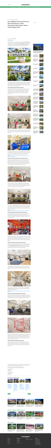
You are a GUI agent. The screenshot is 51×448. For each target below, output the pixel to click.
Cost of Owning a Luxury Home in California (35, 68)
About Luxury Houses (9, 439)
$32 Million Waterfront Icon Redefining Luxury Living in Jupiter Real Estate (20, 210)
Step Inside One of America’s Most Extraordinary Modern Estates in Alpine (11, 431)
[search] (8, 4)
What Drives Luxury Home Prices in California (36, 77)
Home (8, 19)
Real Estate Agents (18, 440)
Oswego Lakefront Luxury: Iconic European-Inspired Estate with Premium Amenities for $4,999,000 (36, 56)
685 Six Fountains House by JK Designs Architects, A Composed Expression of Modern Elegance (36, 132)
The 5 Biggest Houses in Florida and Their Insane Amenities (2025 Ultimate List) (39, 418)
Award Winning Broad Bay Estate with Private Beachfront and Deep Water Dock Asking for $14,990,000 (38, 52)
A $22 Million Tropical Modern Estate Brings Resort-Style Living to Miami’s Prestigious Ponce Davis (27, 387)
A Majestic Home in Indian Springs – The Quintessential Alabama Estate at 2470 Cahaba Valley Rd (21, 431)
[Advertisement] (25, 1)
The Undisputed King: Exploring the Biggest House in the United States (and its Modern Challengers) (21, 418)
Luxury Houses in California (37, 439)
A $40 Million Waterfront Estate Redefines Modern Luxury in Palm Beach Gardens (10, 386)
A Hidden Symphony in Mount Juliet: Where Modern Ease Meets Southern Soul (39, 431)
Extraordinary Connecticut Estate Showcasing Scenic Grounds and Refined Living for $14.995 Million (36, 119)
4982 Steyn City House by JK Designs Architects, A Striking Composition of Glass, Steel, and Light (36, 115)
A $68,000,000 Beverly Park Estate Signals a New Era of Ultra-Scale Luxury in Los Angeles (36, 73)
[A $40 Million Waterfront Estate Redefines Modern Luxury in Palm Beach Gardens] (10, 381)
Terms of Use (9, 440)
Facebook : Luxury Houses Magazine (29, 439)
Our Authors (18, 439)
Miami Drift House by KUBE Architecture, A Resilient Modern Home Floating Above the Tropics (36, 98)
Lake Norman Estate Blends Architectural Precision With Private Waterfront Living (36, 90)
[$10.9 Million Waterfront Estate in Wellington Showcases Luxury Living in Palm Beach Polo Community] (22, 381)
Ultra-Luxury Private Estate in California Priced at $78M (36, 123)
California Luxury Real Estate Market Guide (36, 85)
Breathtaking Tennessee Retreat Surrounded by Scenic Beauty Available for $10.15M (36, 106)
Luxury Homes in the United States (14, 19)
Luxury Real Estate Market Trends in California (36, 81)
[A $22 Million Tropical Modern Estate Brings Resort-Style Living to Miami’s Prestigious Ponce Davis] (28, 381)
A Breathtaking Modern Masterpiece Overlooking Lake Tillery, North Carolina (30, 431)
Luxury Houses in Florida (37, 440)
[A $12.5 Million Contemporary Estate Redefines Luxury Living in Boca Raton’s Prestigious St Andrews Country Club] (16, 381)
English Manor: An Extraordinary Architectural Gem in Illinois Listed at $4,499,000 (36, 128)
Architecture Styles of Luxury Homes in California (36, 64)
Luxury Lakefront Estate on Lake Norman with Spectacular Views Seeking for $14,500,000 (36, 60)
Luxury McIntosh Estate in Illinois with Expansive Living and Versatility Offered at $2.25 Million (36, 102)
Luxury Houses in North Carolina (38, 444)
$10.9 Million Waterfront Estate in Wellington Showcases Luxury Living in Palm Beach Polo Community (30, 406)
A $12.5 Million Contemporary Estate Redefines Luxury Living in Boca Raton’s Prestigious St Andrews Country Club (36, 111)
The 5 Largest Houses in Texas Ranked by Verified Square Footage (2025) (29, 418)
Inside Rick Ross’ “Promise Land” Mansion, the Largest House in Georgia (12, 418)
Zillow (20, 366)
